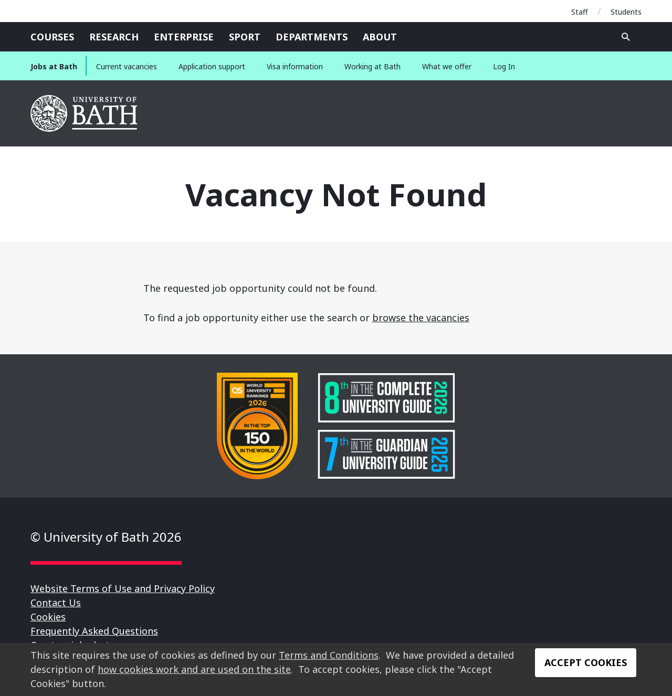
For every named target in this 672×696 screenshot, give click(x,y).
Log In (504, 66)
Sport (244, 36)
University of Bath (84, 113)
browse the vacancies (420, 317)
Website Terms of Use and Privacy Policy (122, 588)
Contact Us (55, 602)
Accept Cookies (585, 662)
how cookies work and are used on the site (194, 669)
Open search (626, 37)
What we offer (446, 66)
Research (114, 36)
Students (626, 12)
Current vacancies (126, 66)
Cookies (48, 616)
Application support (211, 66)
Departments (312, 36)
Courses (52, 36)
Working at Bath (372, 66)
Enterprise (184, 36)
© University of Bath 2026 (106, 536)
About (380, 36)
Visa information (295, 66)
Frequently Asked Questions (94, 631)
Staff (579, 12)
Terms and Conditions (329, 655)
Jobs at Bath (53, 66)
